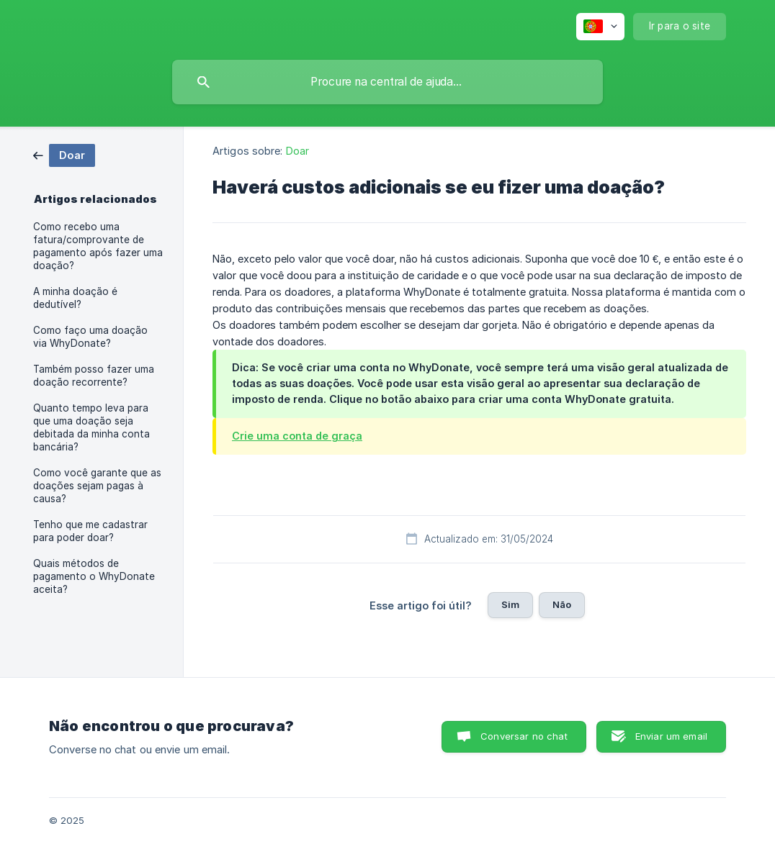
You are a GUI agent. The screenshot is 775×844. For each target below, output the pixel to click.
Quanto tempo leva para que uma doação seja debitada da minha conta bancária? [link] (91, 427)
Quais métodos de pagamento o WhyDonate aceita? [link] (94, 576)
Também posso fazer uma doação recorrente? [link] (93, 375)
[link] (64, 154)
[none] (600, 26)
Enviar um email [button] (671, 736)
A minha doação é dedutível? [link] (75, 298)
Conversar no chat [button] (524, 736)
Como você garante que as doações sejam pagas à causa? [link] (97, 485)
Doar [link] (297, 151)
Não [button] (561, 604)
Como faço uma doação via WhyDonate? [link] (90, 337)
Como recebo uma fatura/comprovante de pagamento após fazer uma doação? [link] (98, 246)
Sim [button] (510, 604)
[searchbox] (387, 82)
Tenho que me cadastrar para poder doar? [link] (90, 531)
